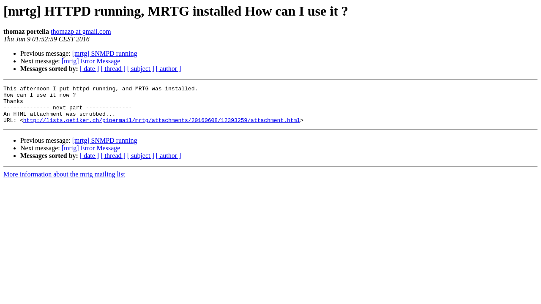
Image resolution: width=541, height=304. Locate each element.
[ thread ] (113, 68)
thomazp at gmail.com (81, 31)
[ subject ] (140, 68)
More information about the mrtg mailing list (64, 181)
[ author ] (168, 68)
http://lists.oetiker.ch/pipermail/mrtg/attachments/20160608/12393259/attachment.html (161, 127)
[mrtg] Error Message (91, 61)
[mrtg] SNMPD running (104, 53)
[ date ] (89, 68)
